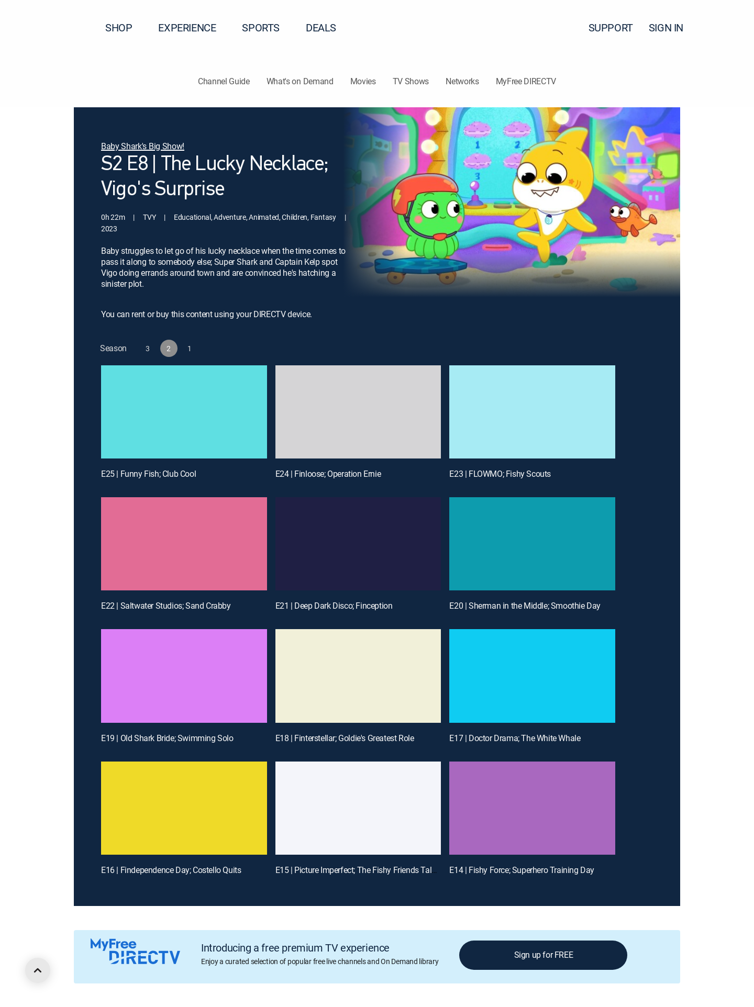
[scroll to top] (37, 970)
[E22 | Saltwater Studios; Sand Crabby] (184, 543)
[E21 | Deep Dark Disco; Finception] (358, 543)
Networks (462, 81)
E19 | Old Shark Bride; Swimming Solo (167, 738)
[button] (727, 27)
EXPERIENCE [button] (193, 27)
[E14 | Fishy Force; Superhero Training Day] (532, 808)
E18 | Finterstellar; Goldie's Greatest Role (344, 738)
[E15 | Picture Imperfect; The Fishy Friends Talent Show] (358, 808)
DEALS (321, 27)
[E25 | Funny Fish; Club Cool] (184, 411)
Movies (363, 81)
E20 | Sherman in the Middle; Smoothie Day (525, 605)
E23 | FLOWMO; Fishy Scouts (500, 473)
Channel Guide (224, 81)
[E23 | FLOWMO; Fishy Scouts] (532, 411)
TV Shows (411, 81)
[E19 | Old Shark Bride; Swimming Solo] (184, 675)
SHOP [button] (125, 27)
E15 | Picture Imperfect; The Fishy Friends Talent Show (369, 870)
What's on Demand (300, 81)
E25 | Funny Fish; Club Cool (148, 473)
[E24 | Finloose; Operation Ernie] (358, 411)
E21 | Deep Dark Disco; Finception (334, 605)
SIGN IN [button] (672, 27)
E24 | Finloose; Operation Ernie (328, 473)
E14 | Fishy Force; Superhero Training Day (521, 870)
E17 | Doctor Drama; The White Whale (514, 738)
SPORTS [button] (267, 27)
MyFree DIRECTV (526, 81)
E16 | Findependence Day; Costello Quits (171, 870)
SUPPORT (611, 27)
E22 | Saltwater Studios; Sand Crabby (166, 605)
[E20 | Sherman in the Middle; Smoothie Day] (532, 543)
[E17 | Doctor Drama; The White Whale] (532, 675)
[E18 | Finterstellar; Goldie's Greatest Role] (358, 675)
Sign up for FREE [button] (543, 954)
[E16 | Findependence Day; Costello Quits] (184, 808)
